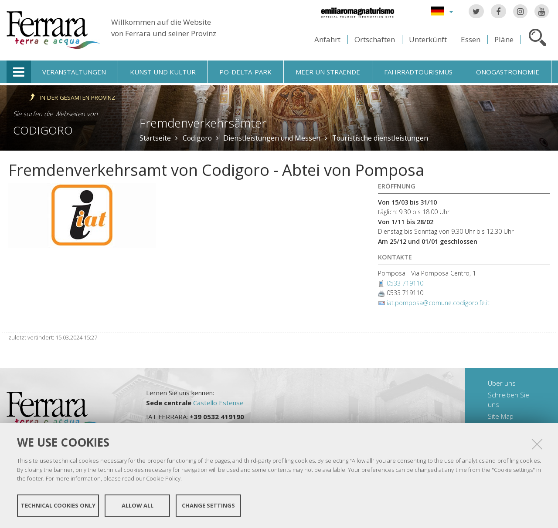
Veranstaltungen (74, 71)
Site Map (501, 416)
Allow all (137, 505)
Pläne (504, 39)
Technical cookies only (58, 505)
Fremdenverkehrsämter (203, 123)
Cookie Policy (163, 478)
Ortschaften (374, 39)
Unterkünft (428, 39)
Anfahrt (327, 39)
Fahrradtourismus (418, 71)
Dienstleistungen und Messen (271, 138)
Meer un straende (328, 71)
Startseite (155, 138)
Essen (470, 39)
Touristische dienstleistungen (380, 138)
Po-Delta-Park (245, 71)
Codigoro (43, 130)
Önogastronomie (507, 71)
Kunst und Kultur (163, 71)
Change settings (208, 505)
